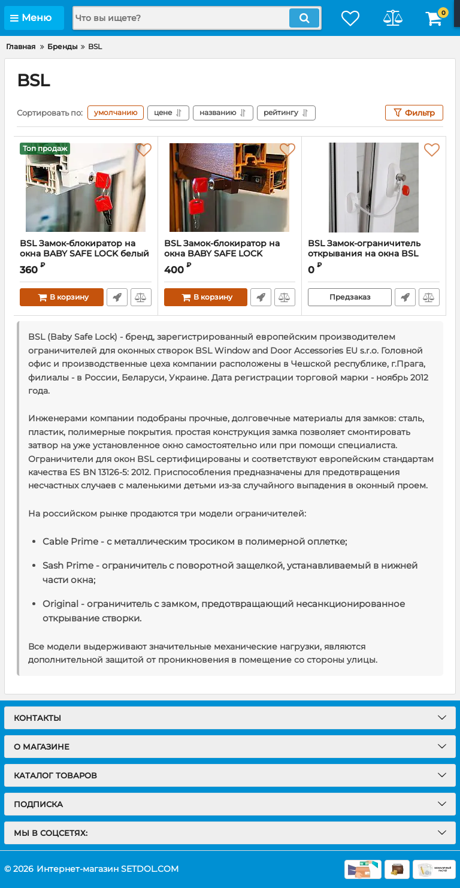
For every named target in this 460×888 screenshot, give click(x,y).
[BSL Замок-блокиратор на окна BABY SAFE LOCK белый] (86, 187)
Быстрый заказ (117, 297)
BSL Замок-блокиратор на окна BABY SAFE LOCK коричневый (222, 253)
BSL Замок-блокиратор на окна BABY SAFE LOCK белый (84, 248)
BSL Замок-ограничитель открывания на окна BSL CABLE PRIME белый (364, 253)
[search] (197, 18)
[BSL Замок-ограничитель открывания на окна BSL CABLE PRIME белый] (374, 187)
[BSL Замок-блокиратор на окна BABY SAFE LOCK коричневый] (230, 187)
